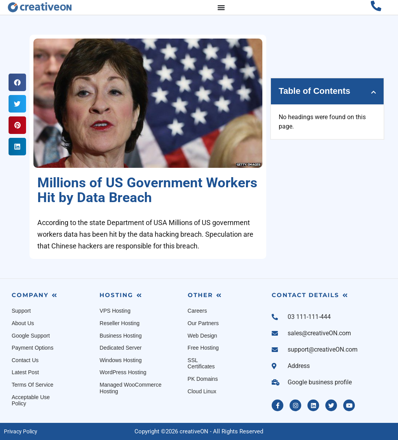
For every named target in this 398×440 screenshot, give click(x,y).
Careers (197, 311)
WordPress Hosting (123, 372)
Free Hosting (203, 348)
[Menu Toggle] (221, 7)
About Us (23, 323)
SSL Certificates (201, 363)
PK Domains (203, 379)
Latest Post (25, 372)
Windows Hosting (120, 360)
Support (21, 311)
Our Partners (203, 323)
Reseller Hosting (120, 323)
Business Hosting (120, 336)
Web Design (202, 336)
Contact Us (25, 360)
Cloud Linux (202, 391)
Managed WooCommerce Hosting (130, 388)
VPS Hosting (115, 311)
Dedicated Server (120, 348)
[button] (17, 82)
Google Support (31, 336)
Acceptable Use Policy (31, 400)
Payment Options (32, 348)
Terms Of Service (32, 385)
